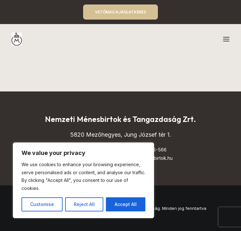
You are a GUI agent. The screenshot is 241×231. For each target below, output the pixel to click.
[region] (83, 180)
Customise (42, 204)
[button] (226, 39)
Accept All (126, 204)
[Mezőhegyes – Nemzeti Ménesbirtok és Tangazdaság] (17, 39)
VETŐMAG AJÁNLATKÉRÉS (120, 12)
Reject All (84, 204)
